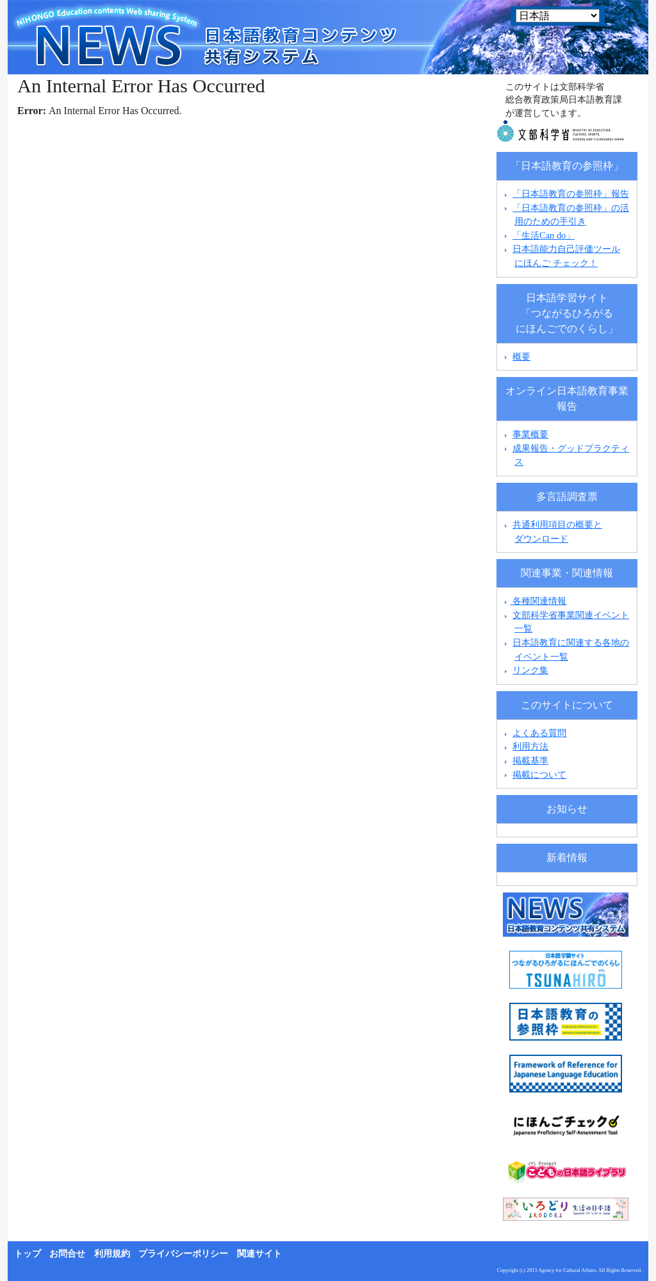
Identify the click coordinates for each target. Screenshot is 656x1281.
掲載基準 (530, 760)
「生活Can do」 (543, 235)
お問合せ (67, 1254)
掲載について (539, 774)
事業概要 (530, 434)
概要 (521, 356)
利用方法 (530, 746)
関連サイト (259, 1254)
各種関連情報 (534, 601)
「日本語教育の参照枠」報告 (570, 193)
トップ (27, 1254)
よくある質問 (539, 733)
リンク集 (530, 670)
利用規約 (112, 1254)
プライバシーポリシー (183, 1254)
